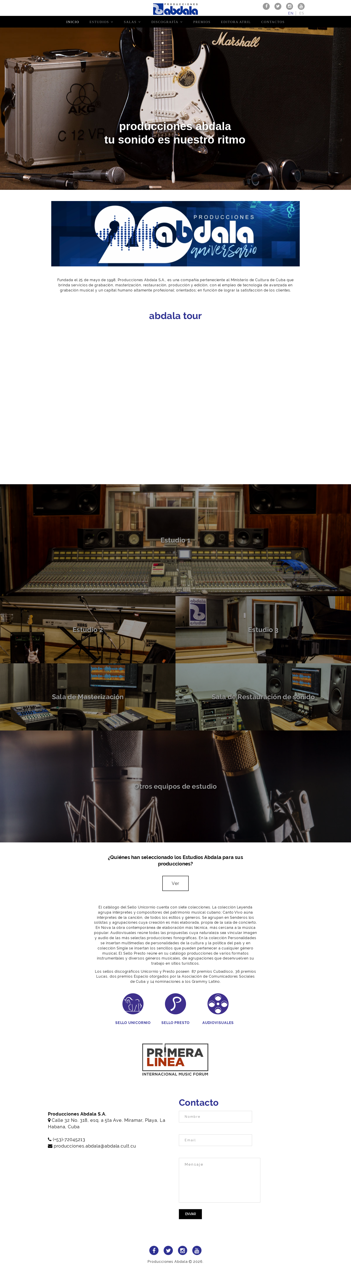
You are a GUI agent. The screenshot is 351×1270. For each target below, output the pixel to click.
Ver (176, 883)
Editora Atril (236, 22)
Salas (130, 22)
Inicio (72, 22)
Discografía (164, 22)
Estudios (99, 22)
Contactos (273, 22)
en (290, 13)
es (301, 13)
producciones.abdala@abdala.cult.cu (95, 1146)
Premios (202, 22)
